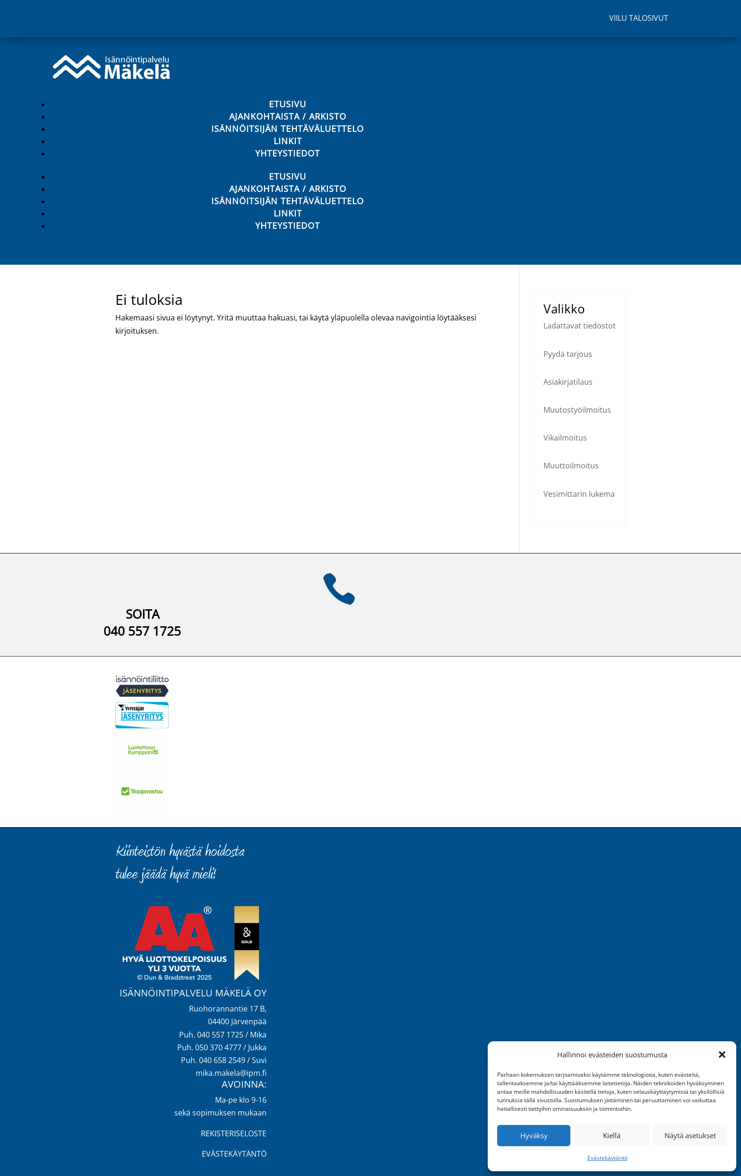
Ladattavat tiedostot (579, 325)
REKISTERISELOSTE (234, 1133)
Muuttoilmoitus (571, 465)
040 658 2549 (222, 1060)
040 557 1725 (142, 631)
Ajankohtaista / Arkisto (287, 116)
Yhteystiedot (287, 153)
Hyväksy (534, 1135)
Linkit (288, 141)
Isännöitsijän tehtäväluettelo (287, 128)
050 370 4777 (218, 1047)
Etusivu (287, 104)
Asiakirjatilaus (568, 382)
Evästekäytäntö (607, 1158)
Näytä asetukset (690, 1135)
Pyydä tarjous (567, 354)
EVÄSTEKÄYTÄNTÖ (234, 1154)
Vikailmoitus (565, 437)
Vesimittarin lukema (579, 494)
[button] (722, 1054)
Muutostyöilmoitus (577, 410)
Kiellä (611, 1135)
